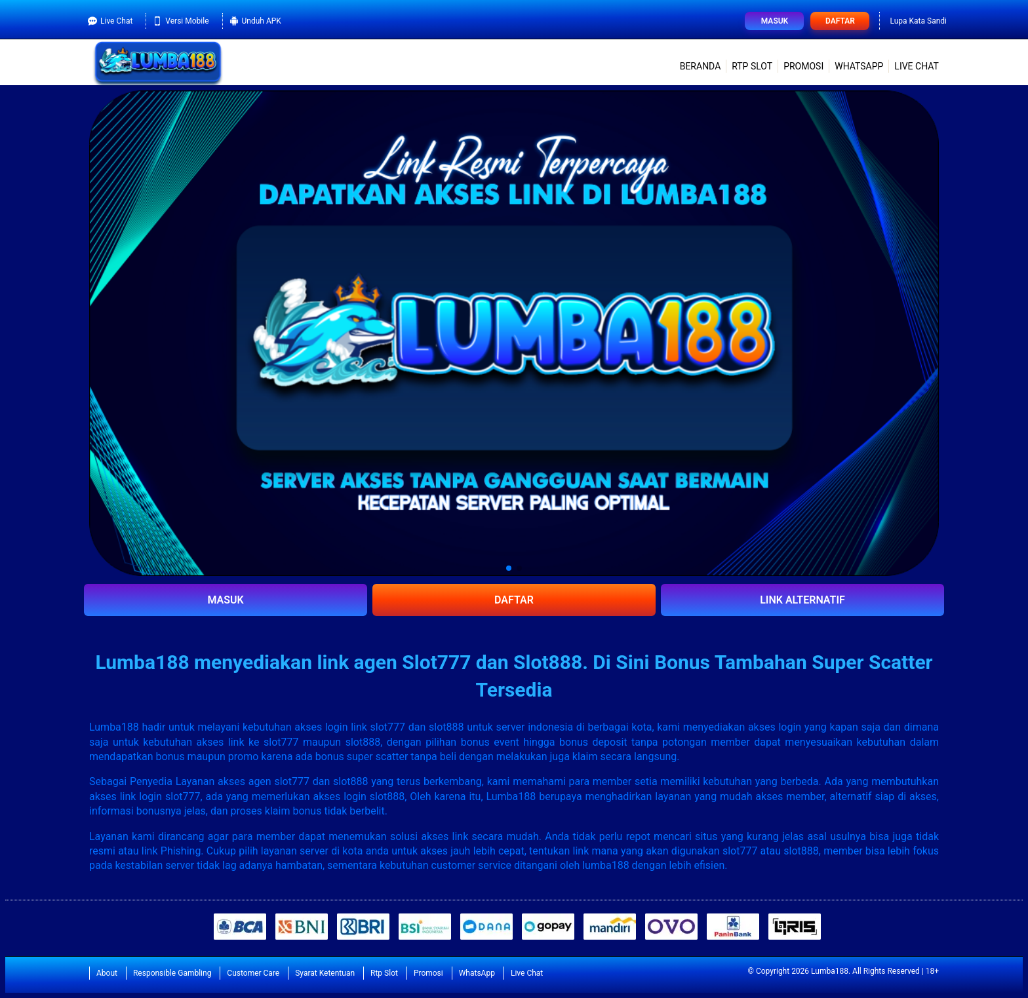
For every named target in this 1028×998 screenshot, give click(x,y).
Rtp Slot (752, 66)
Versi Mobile (180, 21)
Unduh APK (255, 21)
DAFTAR (514, 600)
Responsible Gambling (172, 973)
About (106, 973)
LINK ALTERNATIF (802, 600)
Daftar (840, 21)
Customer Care (253, 973)
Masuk (774, 21)
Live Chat (110, 21)
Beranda (700, 66)
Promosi (803, 66)
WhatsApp (859, 66)
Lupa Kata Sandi (918, 21)
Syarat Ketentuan (325, 973)
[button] (508, 568)
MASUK (225, 600)
